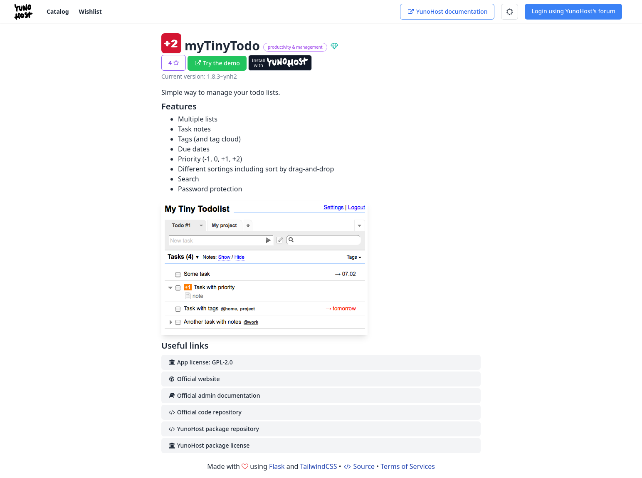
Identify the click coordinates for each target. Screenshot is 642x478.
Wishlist (90, 11)
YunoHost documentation (447, 11)
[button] (509, 12)
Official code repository (205, 412)
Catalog (58, 11)
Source (359, 466)
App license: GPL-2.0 (200, 362)
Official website (194, 379)
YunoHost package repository (213, 429)
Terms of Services (407, 466)
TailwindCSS (318, 466)
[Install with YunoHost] (280, 63)
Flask (277, 466)
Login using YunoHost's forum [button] (573, 11)
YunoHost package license (208, 445)
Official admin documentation (214, 395)
